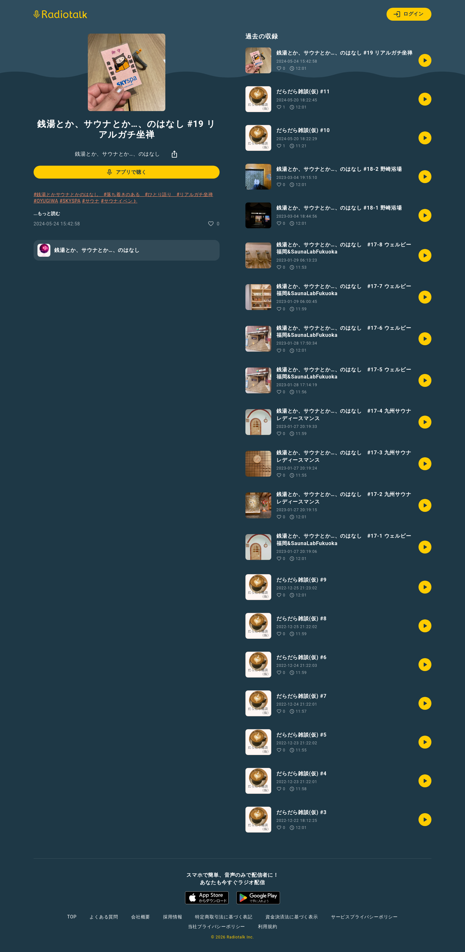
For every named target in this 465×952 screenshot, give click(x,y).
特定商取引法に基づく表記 (224, 916)
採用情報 (172, 916)
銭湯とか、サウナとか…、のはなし (117, 154)
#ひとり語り (161, 194)
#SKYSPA (69, 200)
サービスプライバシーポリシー (364, 916)
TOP (72, 916)
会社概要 (140, 916)
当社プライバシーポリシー (216, 926)
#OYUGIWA (46, 200)
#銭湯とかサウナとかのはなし (69, 194)
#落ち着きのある (124, 194)
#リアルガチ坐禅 (195, 194)
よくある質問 (103, 916)
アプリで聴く (126, 172)
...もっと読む (47, 213)
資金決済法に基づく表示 (291, 916)
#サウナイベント (119, 200)
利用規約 (267, 926)
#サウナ (90, 200)
